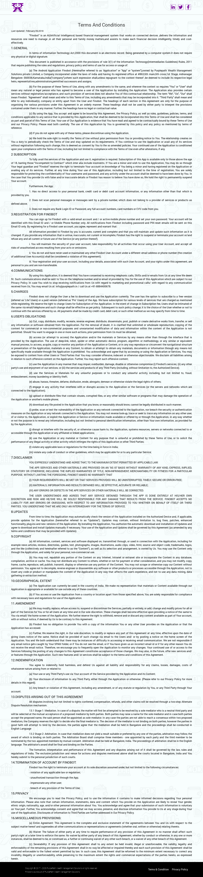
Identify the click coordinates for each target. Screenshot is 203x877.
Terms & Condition (158, 869)
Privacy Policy (180, 869)
